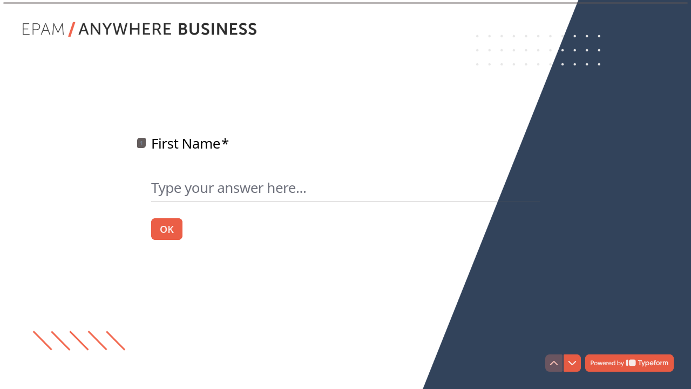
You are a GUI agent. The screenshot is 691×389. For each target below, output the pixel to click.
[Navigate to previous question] (554, 363)
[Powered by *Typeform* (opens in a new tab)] (629, 363)
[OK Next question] (166, 228)
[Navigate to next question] (572, 363)
